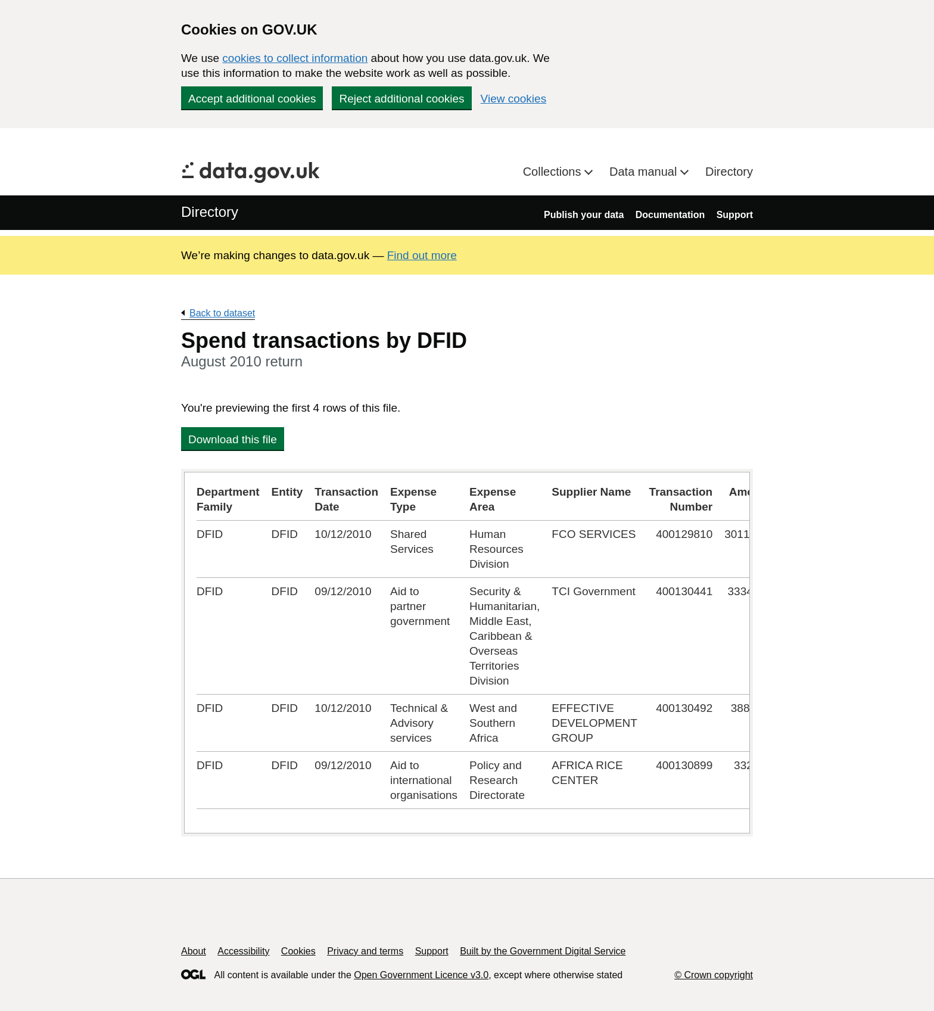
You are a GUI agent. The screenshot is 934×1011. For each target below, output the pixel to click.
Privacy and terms (365, 951)
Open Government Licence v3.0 (421, 975)
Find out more (422, 255)
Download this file (232, 439)
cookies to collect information (295, 58)
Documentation (670, 215)
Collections (553, 171)
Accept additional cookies (252, 98)
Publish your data (584, 215)
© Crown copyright (713, 975)
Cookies (298, 951)
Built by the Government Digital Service (542, 951)
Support (735, 215)
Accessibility (243, 951)
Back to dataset (222, 313)
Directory (729, 171)
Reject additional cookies (401, 98)
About (193, 951)
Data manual (644, 171)
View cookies (514, 98)
